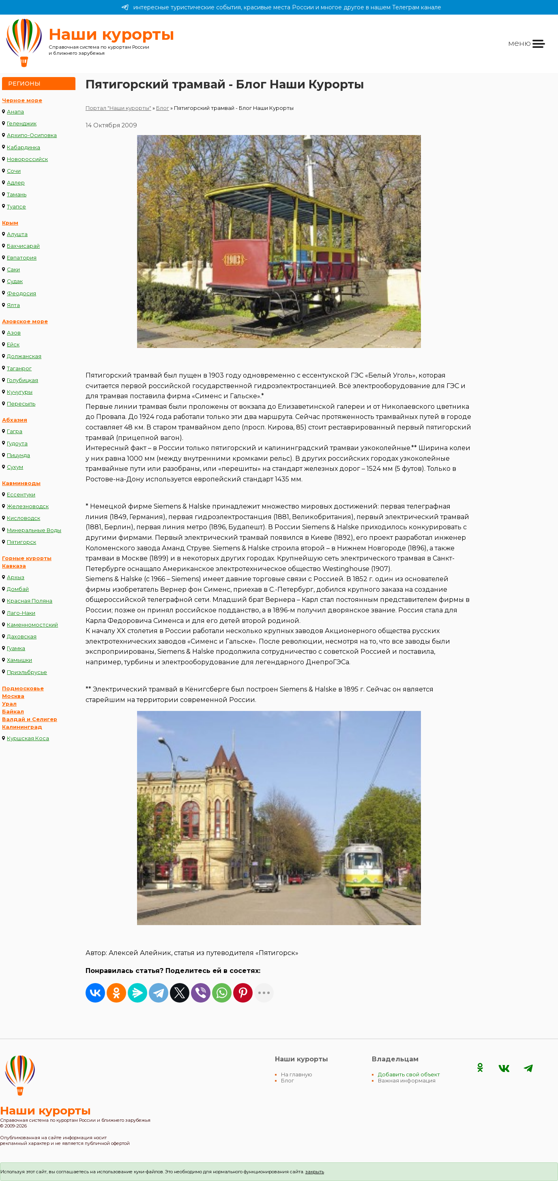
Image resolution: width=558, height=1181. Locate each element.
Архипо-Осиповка (32, 135)
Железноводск (28, 506)
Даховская (21, 636)
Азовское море (25, 321)
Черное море (22, 100)
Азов (14, 333)
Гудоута (17, 443)
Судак (15, 281)
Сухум (15, 467)
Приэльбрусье (27, 672)
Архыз (15, 577)
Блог (162, 108)
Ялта (13, 305)
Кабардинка (23, 147)
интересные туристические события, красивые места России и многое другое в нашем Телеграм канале (281, 7)
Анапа (15, 112)
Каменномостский (32, 625)
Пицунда (18, 455)
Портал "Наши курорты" (118, 108)
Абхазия (14, 420)
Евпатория (21, 258)
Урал (9, 704)
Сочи (14, 171)
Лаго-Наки (21, 613)
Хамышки (19, 660)
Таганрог (19, 368)
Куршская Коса (28, 738)
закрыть (314, 1172)
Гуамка (16, 648)
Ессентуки (21, 495)
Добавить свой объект (409, 1074)
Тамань (16, 194)
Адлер (16, 183)
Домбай (18, 589)
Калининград (22, 727)
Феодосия (21, 293)
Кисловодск (23, 518)
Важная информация (407, 1081)
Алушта (17, 234)
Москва (13, 696)
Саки (13, 269)
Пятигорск (21, 542)
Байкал (13, 712)
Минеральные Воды (34, 530)
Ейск (13, 344)
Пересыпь (21, 404)
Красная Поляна (29, 601)
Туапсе (16, 207)
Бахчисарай (23, 246)
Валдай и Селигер (29, 719)
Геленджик (21, 123)
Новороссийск (27, 159)
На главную (296, 1074)
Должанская (24, 356)
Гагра (14, 431)
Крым (10, 223)
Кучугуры (19, 392)
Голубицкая (22, 380)
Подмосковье (23, 688)
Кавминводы (21, 483)
